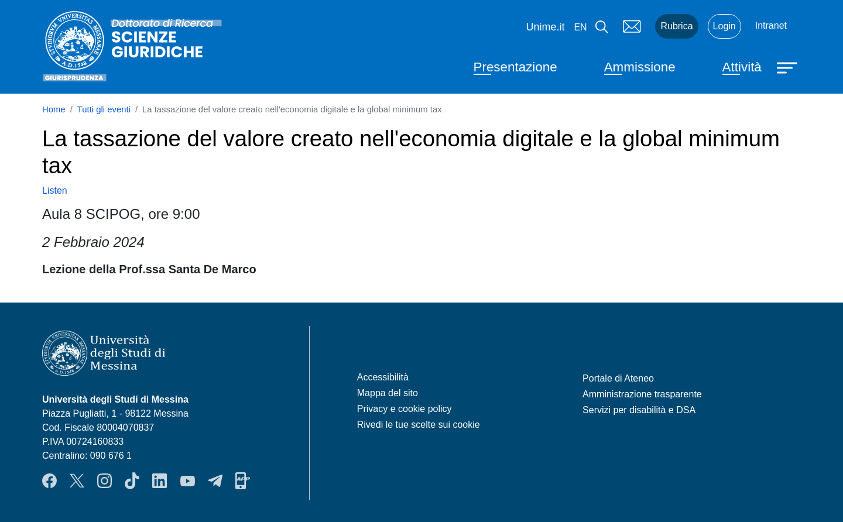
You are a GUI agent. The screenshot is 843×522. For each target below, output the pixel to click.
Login (724, 26)
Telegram (215, 481)
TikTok (132, 481)
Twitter (77, 481)
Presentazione (515, 67)
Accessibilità (383, 377)
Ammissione (640, 67)
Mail (632, 26)
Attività (742, 67)
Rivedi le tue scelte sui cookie (418, 425)
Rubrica (676, 26)
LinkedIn (159, 481)
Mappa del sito (387, 393)
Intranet (771, 25)
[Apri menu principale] (788, 66)
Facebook (49, 481)
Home (54, 109)
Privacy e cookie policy (404, 409)
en (580, 27)
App (242, 481)
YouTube (187, 481)
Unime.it (545, 27)
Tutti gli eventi (104, 109)
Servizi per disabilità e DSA (638, 410)
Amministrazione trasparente (642, 394)
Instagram (104, 481)
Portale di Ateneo (618, 378)
